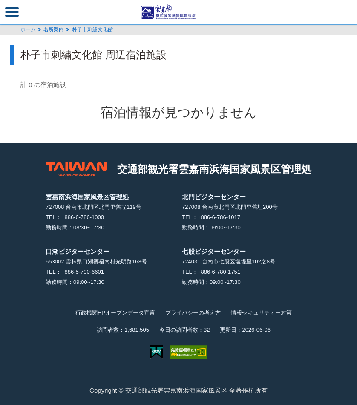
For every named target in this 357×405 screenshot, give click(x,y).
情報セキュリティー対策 (261, 313)
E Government (156, 352)
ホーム (28, 29)
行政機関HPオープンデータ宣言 (115, 313)
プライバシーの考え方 (193, 313)
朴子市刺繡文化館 (92, 29)
